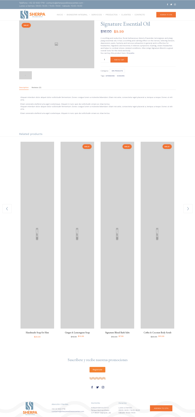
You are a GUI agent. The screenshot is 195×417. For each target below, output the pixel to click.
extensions (110, 76)
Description (24, 87)
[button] (166, 14)
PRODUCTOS (112, 14)
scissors (120, 76)
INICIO (60, 14)
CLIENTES (126, 14)
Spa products (117, 71)
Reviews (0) (36, 87)
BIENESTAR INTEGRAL (77, 14)
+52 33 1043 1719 (58, 409)
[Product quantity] (105, 59)
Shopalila (130, 53)
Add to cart (119, 60)
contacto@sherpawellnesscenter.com (68, 411)
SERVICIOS (96, 14)
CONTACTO (140, 14)
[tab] (25, 87)
